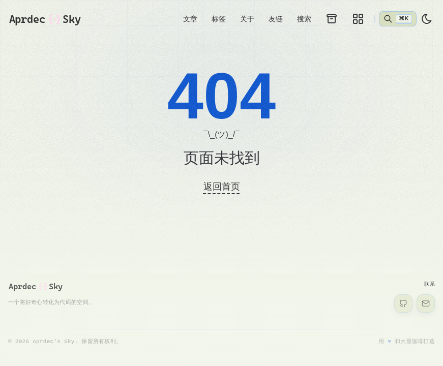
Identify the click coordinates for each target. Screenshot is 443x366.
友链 (276, 19)
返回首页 (221, 187)
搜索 (304, 19)
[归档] (331, 19)
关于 (247, 19)
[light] (427, 20)
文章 (190, 19)
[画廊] (358, 19)
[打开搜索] (398, 19)
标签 (219, 19)
